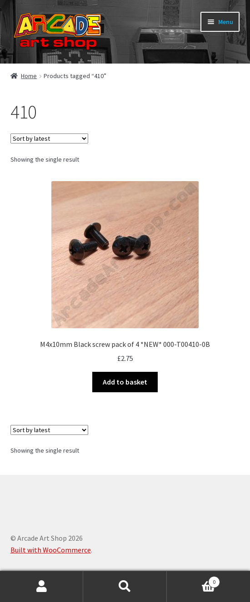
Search (124, 586)
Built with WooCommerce (50, 549)
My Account (41, 586)
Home (29, 76)
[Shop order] (49, 138)
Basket (193, 580)
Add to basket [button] (125, 381)
